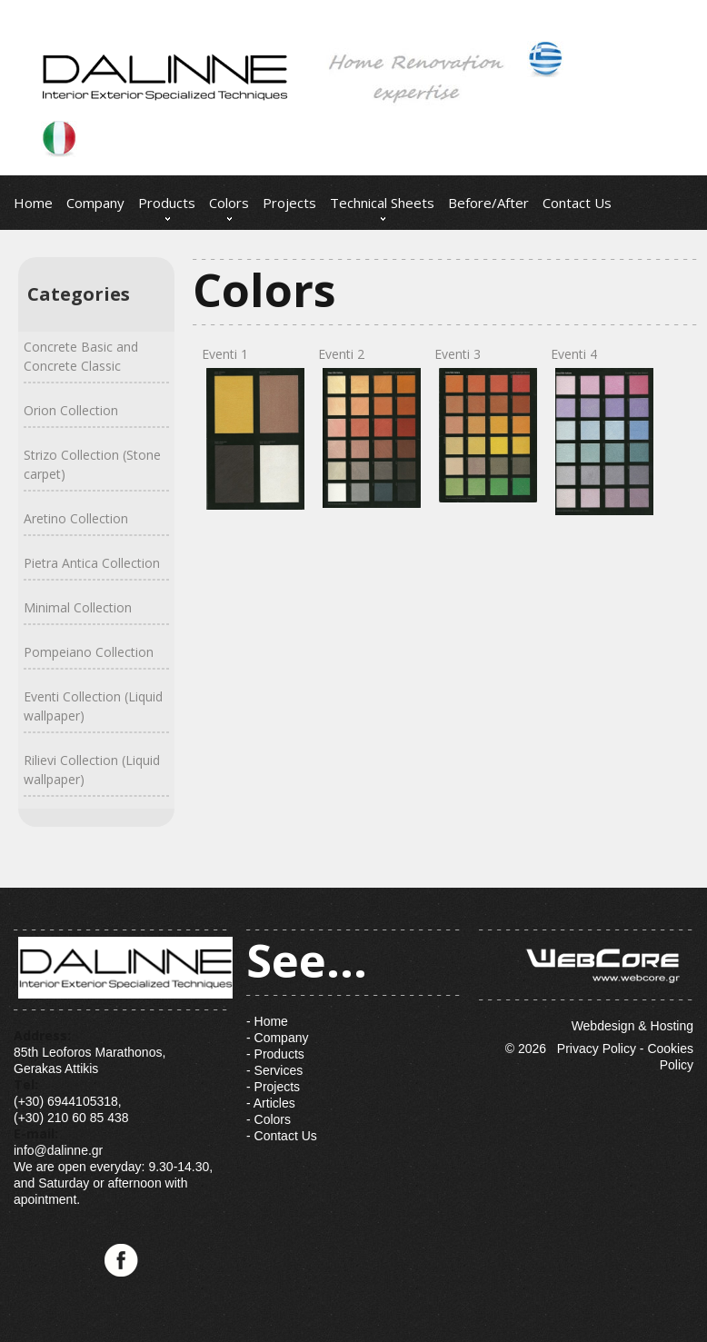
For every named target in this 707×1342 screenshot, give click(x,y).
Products (166, 203)
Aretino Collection (76, 518)
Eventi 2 (367, 426)
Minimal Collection (78, 607)
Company (95, 203)
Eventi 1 (251, 427)
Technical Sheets (382, 203)
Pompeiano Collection (89, 652)
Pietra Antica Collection (92, 563)
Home (33, 203)
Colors (229, 203)
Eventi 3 (483, 423)
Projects (289, 203)
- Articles (270, 1103)
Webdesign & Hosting (586, 981)
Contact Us (577, 203)
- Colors (268, 1119)
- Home (267, 1021)
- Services (274, 1070)
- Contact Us (281, 1135)
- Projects (273, 1086)
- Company (277, 1037)
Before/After (488, 203)
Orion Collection (71, 410)
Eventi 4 (600, 430)
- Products (275, 1054)
